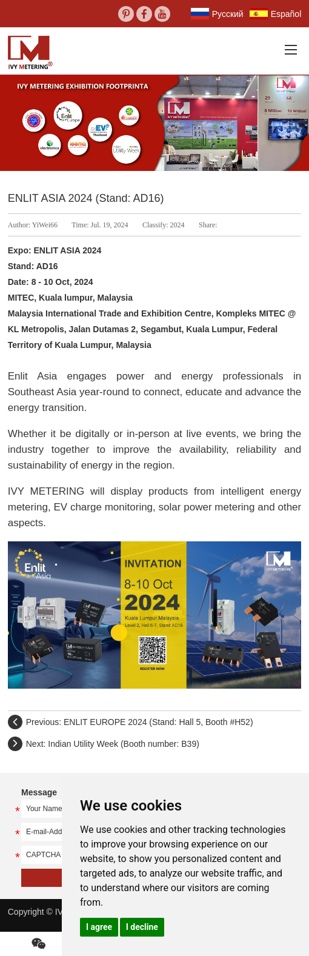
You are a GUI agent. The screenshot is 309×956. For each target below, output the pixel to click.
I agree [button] (99, 927)
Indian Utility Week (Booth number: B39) (123, 744)
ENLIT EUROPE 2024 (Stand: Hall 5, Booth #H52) (158, 722)
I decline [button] (142, 927)
